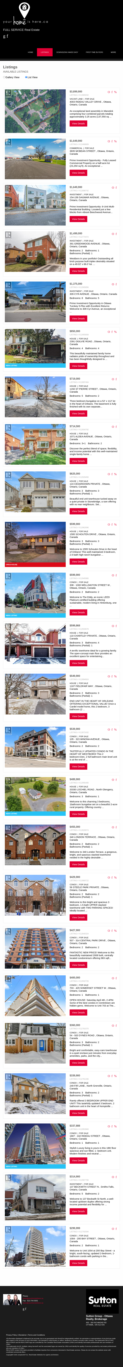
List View (31, 77)
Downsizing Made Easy (67, 52)
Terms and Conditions (36, 1335)
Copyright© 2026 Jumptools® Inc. (17, 1355)
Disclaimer (22, 1335)
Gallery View (11, 77)
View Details (78, 123)
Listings (45, 52)
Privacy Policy (11, 1335)
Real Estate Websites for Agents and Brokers (44, 1355)
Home (30, 52)
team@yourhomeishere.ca (33, 1298)
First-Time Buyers (94, 52)
